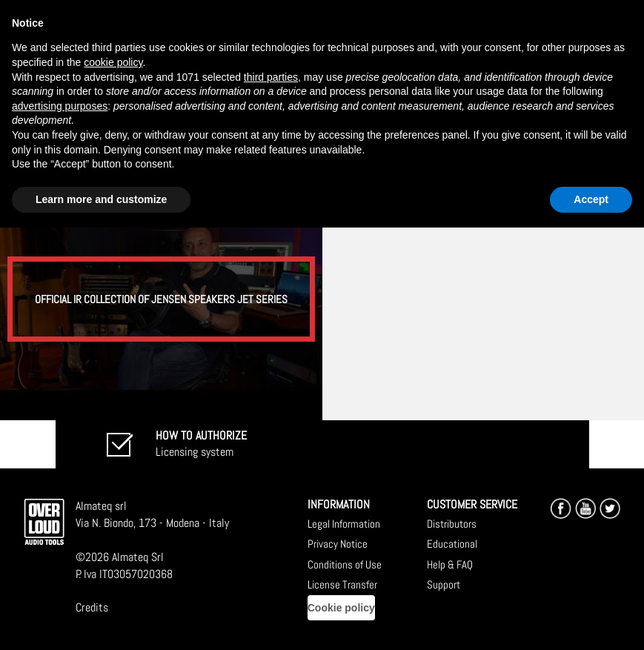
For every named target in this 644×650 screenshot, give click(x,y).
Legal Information (344, 524)
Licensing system (201, 444)
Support (443, 584)
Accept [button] (591, 199)
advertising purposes (59, 106)
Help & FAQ (450, 564)
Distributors (452, 524)
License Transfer (342, 584)
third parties (271, 77)
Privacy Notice (338, 544)
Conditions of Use (345, 564)
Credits (92, 607)
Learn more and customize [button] (101, 199)
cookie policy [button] (113, 62)
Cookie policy (341, 608)
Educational (452, 544)
